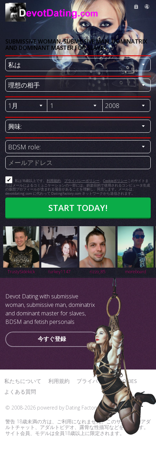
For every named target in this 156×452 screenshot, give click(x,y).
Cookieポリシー (115, 180)
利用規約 (54, 180)
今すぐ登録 (52, 339)
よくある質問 (20, 391)
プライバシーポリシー (82, 180)
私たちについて (22, 380)
